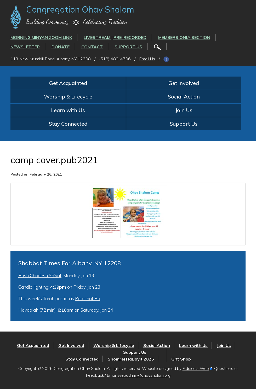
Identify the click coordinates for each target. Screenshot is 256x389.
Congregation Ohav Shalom (80, 9)
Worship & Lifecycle (68, 96)
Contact (92, 46)
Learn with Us (68, 110)
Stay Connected (68, 123)
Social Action (184, 96)
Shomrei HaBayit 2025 (131, 359)
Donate (61, 46)
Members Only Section (184, 37)
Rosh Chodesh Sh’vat (39, 275)
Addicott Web (196, 368)
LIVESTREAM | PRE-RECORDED (115, 37)
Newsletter (25, 46)
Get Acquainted (68, 83)
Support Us (128, 46)
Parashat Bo (87, 298)
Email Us (147, 58)
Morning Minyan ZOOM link (41, 37)
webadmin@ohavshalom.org (144, 375)
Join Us (183, 110)
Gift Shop (181, 359)
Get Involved (183, 83)
